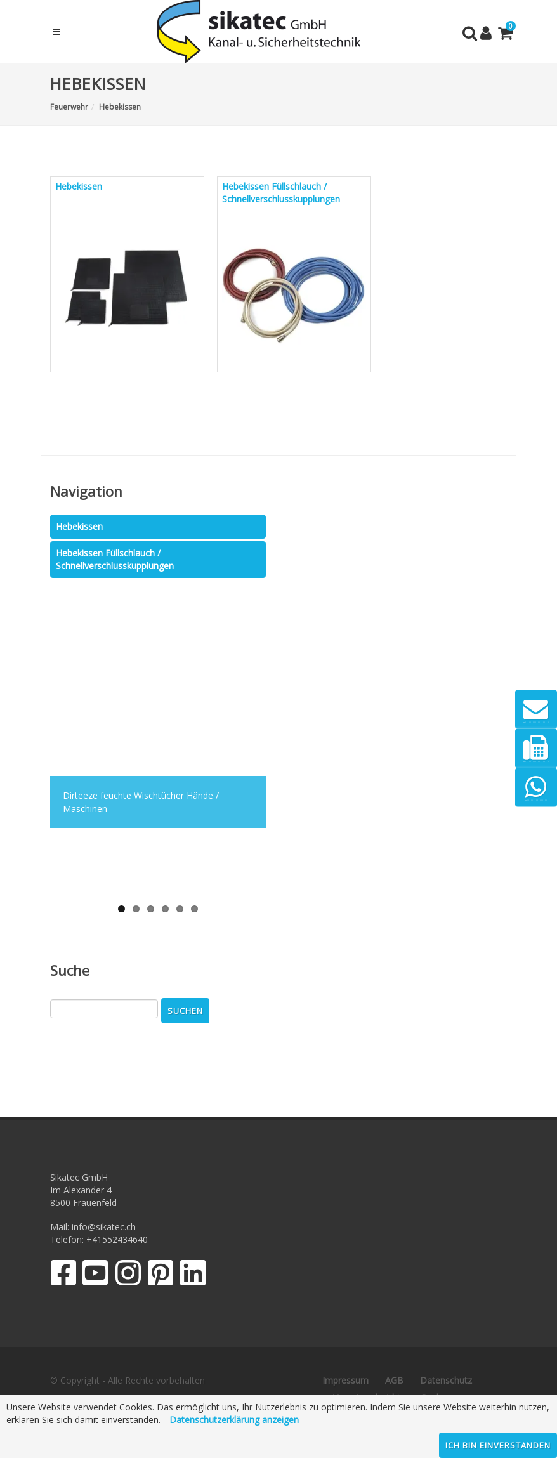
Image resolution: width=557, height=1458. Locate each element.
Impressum (345, 1380)
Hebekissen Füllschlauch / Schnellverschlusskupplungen (115, 559)
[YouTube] (95, 1276)
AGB (394, 1380)
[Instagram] (128, 1276)
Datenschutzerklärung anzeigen (234, 1420)
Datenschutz (446, 1380)
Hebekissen (79, 526)
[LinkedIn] (193, 1276)
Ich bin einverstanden (498, 1445)
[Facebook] (63, 1276)
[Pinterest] (161, 1276)
